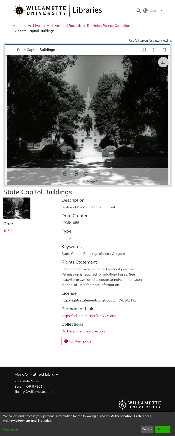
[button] (139, 10)
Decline (147, 429)
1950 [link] (7, 230)
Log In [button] (155, 10)
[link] (83, 331)
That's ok (162, 429)
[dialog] (87, 424)
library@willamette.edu (33, 391)
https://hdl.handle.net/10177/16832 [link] (90, 315)
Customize (10, 429)
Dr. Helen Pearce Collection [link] (108, 25)
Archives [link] (35, 25)
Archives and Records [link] (64, 25)
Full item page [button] (77, 341)
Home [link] (17, 25)
